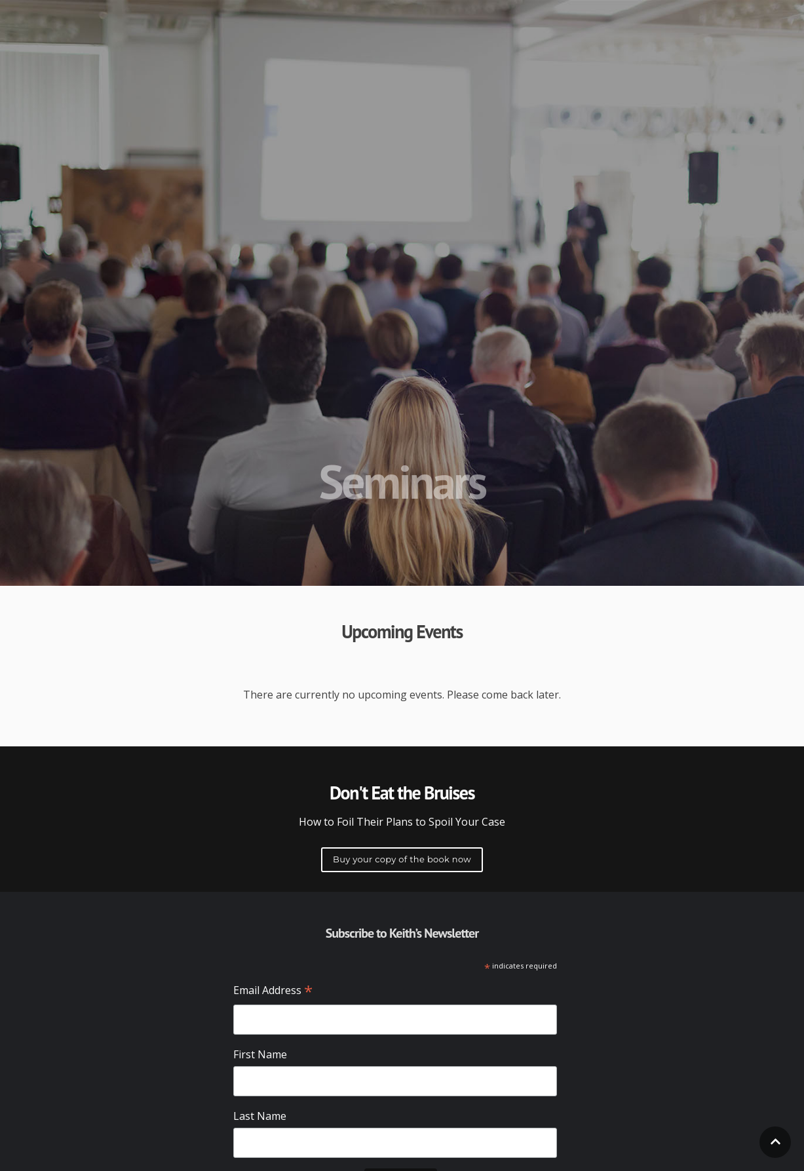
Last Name (259, 1116)
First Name (260, 1054)
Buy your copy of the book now (402, 859)
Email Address (273, 991)
